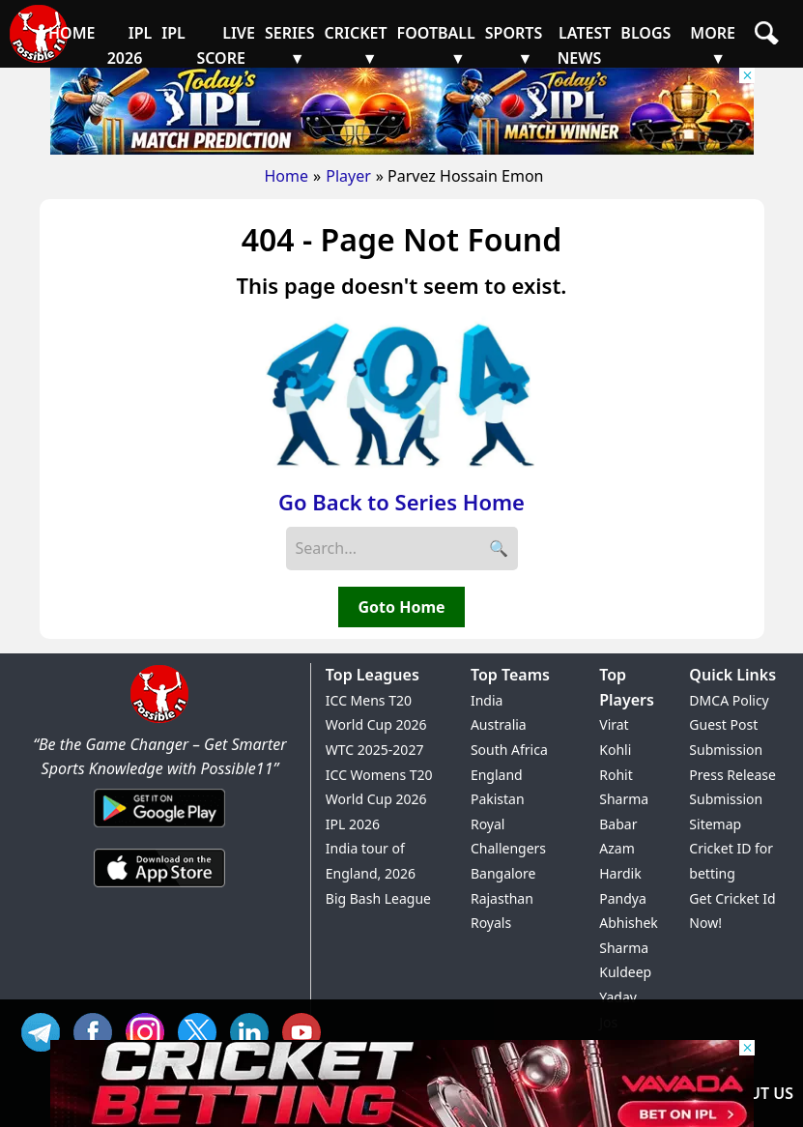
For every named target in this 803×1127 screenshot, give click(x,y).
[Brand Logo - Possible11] (159, 719)
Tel (45, 1030)
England (497, 775)
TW (202, 1030)
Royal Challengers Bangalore (508, 848)
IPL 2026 (353, 824)
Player (348, 176)
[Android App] (159, 828)
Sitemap (715, 824)
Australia (499, 724)
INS (150, 1030)
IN (254, 1030)
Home (287, 176)
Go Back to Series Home (401, 501)
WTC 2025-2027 (375, 749)
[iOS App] (159, 888)
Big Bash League (378, 898)
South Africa (509, 749)
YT (306, 1030)
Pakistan (498, 799)
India (486, 700)
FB (97, 1030)
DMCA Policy (728, 700)
